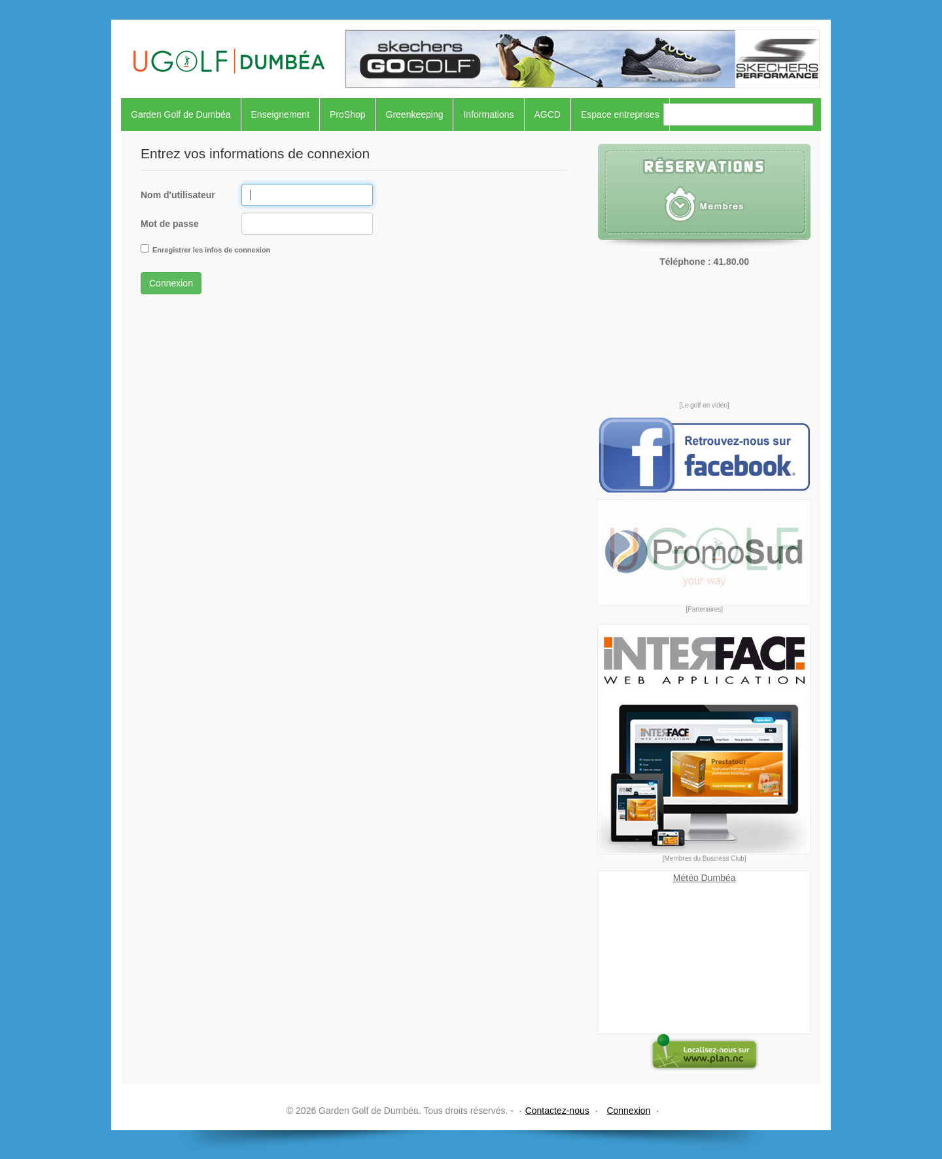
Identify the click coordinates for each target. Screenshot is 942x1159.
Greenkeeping (415, 114)
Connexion (171, 283)
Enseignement (280, 114)
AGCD (547, 114)
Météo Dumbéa (704, 878)
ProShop (347, 114)
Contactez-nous (557, 1110)
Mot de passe (170, 223)
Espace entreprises (620, 114)
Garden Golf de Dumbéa (181, 114)
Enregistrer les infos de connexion (211, 250)
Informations (488, 114)
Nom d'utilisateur (178, 195)
